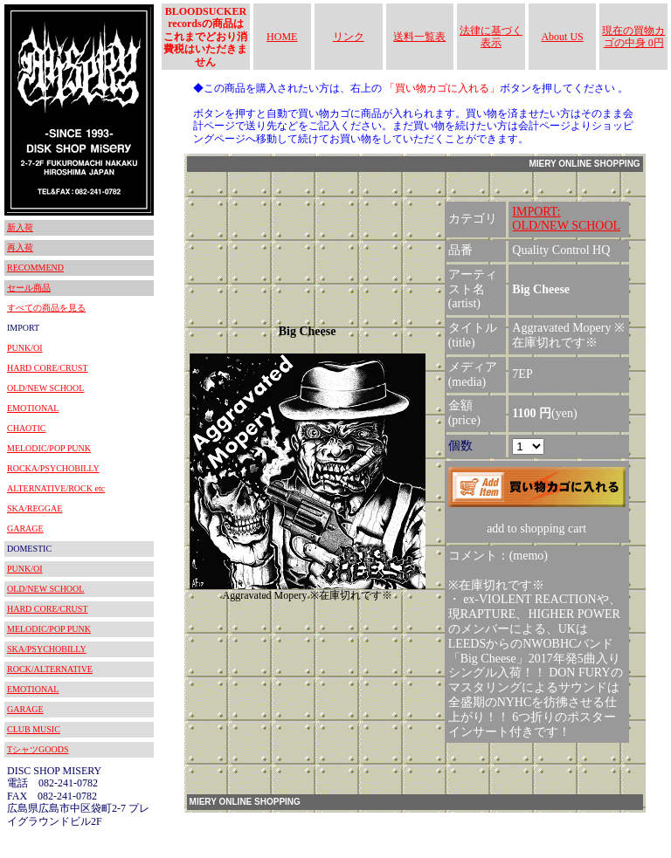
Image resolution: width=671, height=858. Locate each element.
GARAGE (25, 528)
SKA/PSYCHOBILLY (46, 649)
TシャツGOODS (38, 749)
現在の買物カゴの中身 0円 (633, 36)
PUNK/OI (25, 348)
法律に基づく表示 (491, 36)
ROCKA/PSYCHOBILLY (53, 468)
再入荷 (20, 247)
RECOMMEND (35, 267)
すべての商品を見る (46, 307)
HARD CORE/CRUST (47, 368)
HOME (281, 37)
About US (562, 37)
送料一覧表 (419, 37)
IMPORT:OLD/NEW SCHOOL (566, 219)
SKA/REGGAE (34, 508)
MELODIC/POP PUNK (49, 448)
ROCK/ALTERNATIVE (50, 669)
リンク (348, 37)
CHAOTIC (26, 428)
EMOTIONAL (33, 408)
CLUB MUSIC (33, 729)
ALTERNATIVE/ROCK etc (56, 488)
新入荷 (20, 227)
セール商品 (29, 287)
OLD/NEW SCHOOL (45, 388)
